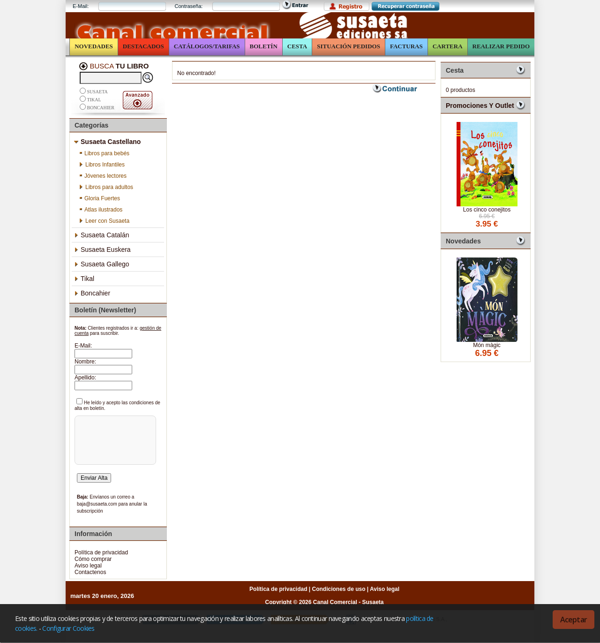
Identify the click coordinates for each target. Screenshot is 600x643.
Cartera (448, 46)
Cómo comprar (93, 559)
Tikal (94, 99)
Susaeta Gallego (101, 264)
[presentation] (114, 453)
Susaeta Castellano (107, 141)
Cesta (297, 46)
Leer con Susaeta (104, 221)
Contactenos (90, 572)
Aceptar (573, 619)
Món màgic (487, 345)
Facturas (406, 46)
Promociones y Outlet (480, 105)
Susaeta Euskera (102, 249)
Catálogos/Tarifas (207, 46)
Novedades (94, 46)
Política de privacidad (101, 552)
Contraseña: (188, 6)
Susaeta (97, 91)
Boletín (264, 46)
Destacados (143, 46)
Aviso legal (88, 565)
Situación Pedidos (348, 46)
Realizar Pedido (501, 46)
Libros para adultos (106, 187)
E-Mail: (81, 6)
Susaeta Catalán (101, 235)
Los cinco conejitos (486, 209)
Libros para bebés (104, 153)
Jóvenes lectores (103, 176)
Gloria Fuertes (99, 198)
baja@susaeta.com (97, 504)
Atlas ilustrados (100, 209)
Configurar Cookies (68, 628)
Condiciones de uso (339, 589)
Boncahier (100, 107)
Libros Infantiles (102, 164)
